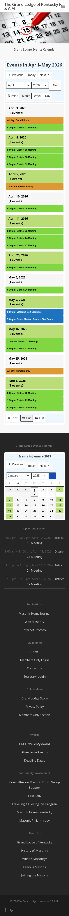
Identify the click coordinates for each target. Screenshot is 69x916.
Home (34, 652)
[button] (63, 6)
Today (32, 75)
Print (12, 96)
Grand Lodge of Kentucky (34, 842)
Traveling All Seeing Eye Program (35, 804)
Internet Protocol (35, 630)
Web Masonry (34, 622)
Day (47, 95)
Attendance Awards (34, 752)
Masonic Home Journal (34, 614)
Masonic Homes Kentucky (34, 812)
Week (37, 95)
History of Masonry (34, 851)
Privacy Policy (34, 707)
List (39, 419)
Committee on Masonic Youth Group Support (34, 785)
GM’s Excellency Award (34, 744)
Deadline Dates (34, 760)
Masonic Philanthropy (34, 821)
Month (26, 95)
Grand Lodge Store (35, 698)
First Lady (34, 796)
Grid (26, 419)
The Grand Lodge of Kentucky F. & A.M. (33, 6)
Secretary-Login (35, 677)
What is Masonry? (34, 859)
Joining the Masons (34, 875)
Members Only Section (34, 715)
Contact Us (34, 668)
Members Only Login (34, 660)
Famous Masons (34, 867)
